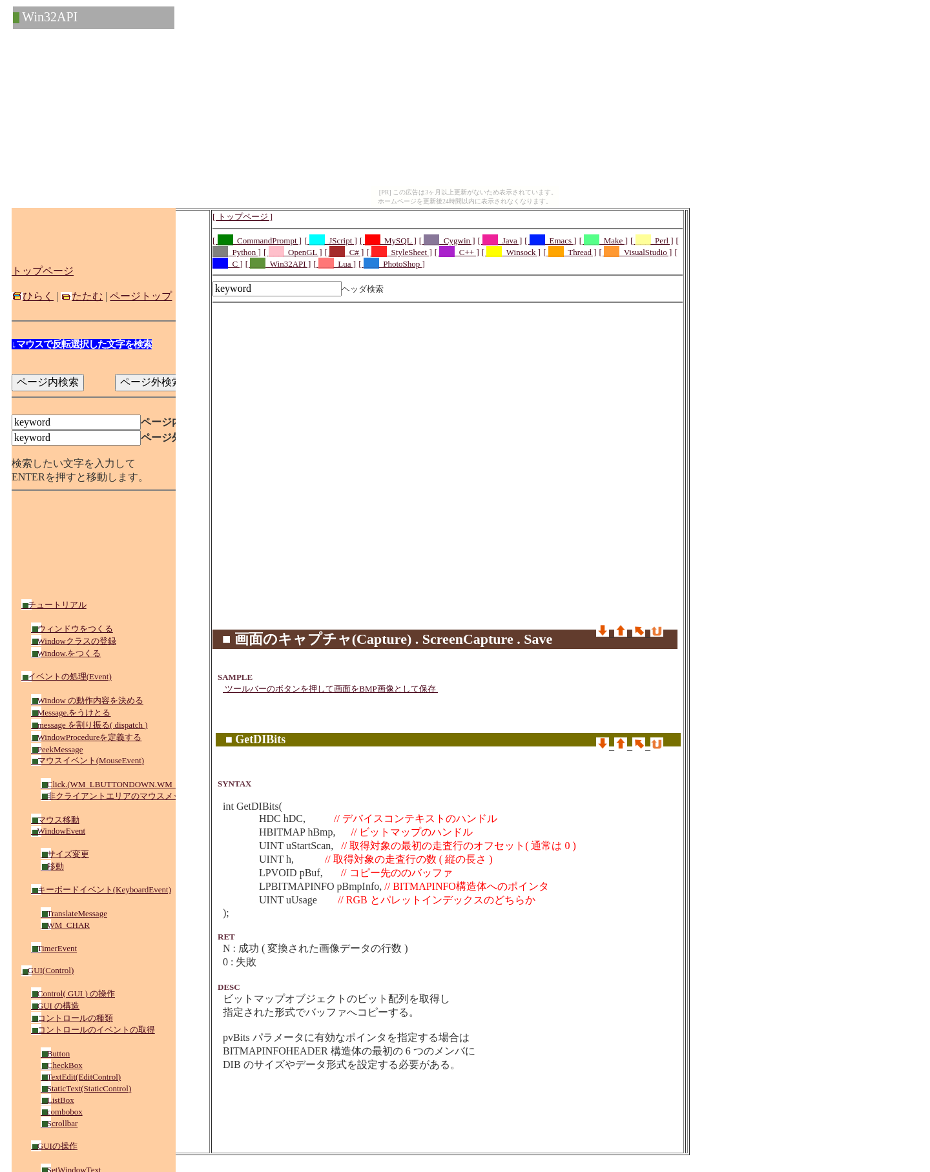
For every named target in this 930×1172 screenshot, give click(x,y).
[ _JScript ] (330, 240)
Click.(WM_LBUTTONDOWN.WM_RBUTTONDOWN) (143, 784)
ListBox (57, 1100)
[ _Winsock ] (511, 252)
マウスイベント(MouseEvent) (87, 760)
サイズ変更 (65, 854)
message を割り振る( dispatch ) (89, 725)
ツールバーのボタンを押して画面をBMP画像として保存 (330, 689)
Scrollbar (59, 1123)
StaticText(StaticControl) (86, 1088)
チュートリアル (54, 605)
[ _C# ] (344, 252)
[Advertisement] (447, 337)
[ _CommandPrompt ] (257, 240)
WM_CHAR (65, 925)
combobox (62, 1111)
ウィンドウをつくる (72, 628)
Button (55, 1053)
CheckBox (62, 1065)
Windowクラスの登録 (73, 641)
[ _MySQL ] (388, 240)
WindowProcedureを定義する (86, 737)
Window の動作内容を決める (87, 700)
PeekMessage (57, 749)
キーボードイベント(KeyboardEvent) (101, 889)
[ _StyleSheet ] (398, 252)
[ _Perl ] (652, 240)
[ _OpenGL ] (293, 252)
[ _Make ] (603, 240)
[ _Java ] (500, 240)
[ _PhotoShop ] (391, 264)
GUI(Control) (47, 970)
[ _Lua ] (334, 264)
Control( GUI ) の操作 (73, 993)
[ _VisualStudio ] (635, 252)
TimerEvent (54, 948)
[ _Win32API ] (278, 264)
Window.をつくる (66, 653)
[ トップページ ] (242, 216)
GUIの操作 (54, 1146)
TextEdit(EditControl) (81, 1077)
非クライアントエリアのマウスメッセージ (124, 796)
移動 (52, 866)
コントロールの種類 (72, 1018)
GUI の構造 (55, 1006)
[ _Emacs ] (550, 240)
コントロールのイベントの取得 (93, 1029)
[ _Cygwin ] (447, 240)
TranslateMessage (74, 913)
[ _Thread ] (569, 252)
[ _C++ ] (457, 252)
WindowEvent (58, 831)
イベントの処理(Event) (66, 676)
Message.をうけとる (71, 712)
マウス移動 (55, 820)
